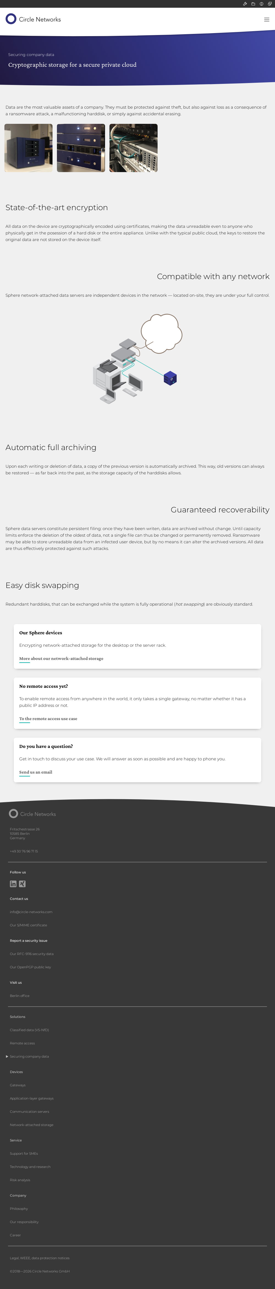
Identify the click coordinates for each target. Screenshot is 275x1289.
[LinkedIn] (13, 884)
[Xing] (22, 884)
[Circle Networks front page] (33, 18)
